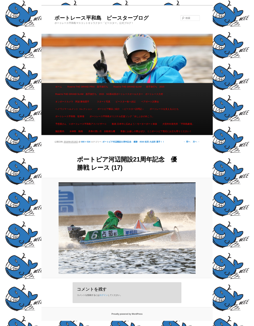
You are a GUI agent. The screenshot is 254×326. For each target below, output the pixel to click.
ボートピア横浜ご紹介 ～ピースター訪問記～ (120, 109)
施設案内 (59, 131)
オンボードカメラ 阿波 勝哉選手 (73, 101)
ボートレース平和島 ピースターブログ (101, 18)
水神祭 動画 (76, 131)
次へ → (196, 141)
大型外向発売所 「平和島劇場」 (178, 124)
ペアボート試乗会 (150, 101)
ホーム (58, 86)
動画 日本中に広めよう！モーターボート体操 (134, 124)
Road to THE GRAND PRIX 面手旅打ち (87, 86)
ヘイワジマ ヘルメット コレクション (73, 109)
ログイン (104, 295)
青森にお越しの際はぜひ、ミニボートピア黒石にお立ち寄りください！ (156, 131)
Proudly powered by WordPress (127, 314)
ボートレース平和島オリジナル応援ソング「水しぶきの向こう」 (122, 116)
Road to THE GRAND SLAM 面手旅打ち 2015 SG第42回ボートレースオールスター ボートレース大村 (109, 94)
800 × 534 (85, 142)
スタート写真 (103, 101)
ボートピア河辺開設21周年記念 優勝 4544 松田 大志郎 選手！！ (133, 142)
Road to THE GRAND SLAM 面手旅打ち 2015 (138, 86)
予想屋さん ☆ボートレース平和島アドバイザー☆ (81, 124)
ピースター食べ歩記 (126, 101)
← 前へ (187, 141)
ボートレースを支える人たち (164, 109)
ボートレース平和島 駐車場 (69, 116)
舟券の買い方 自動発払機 (101, 131)
